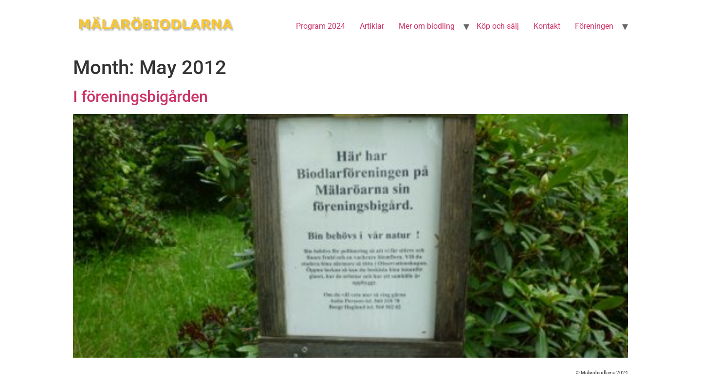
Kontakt (547, 26)
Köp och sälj (498, 26)
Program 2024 (320, 26)
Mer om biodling (427, 26)
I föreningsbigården (140, 96)
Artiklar (372, 26)
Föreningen (594, 26)
